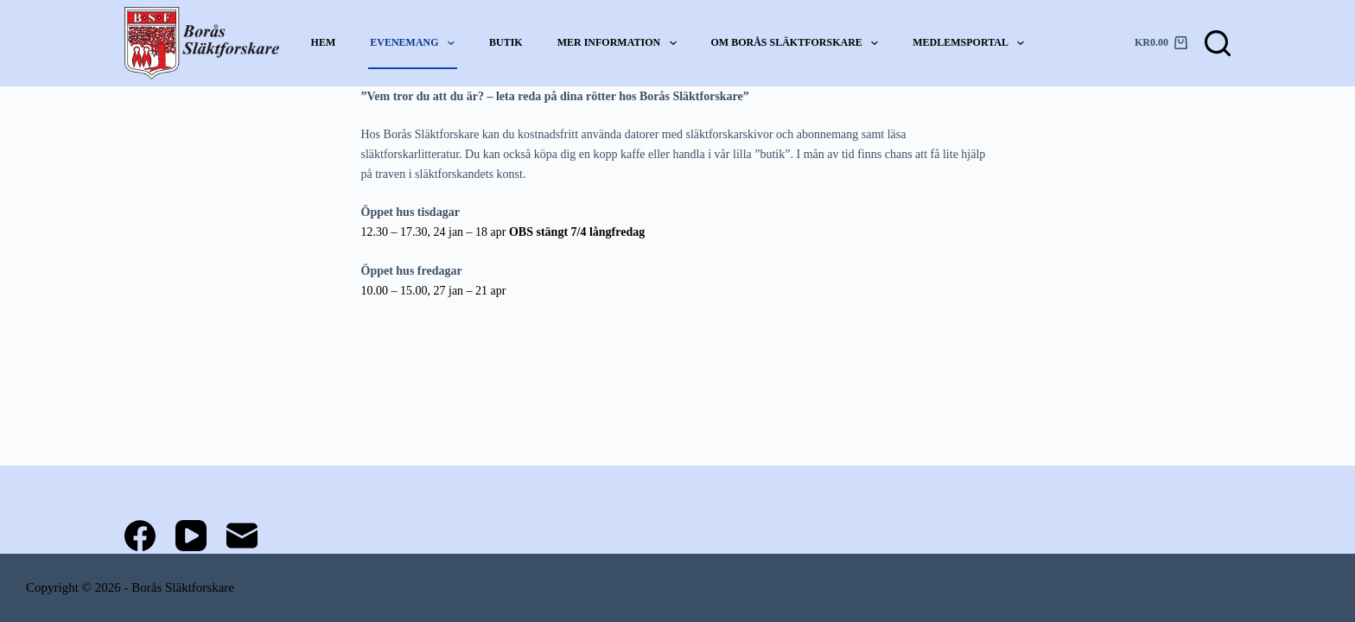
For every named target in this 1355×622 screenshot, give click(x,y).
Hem (323, 42)
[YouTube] (191, 535)
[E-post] (242, 535)
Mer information (617, 43)
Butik (506, 42)
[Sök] (1218, 43)
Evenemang (413, 43)
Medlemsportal (970, 43)
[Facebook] (140, 535)
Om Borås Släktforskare (796, 43)
